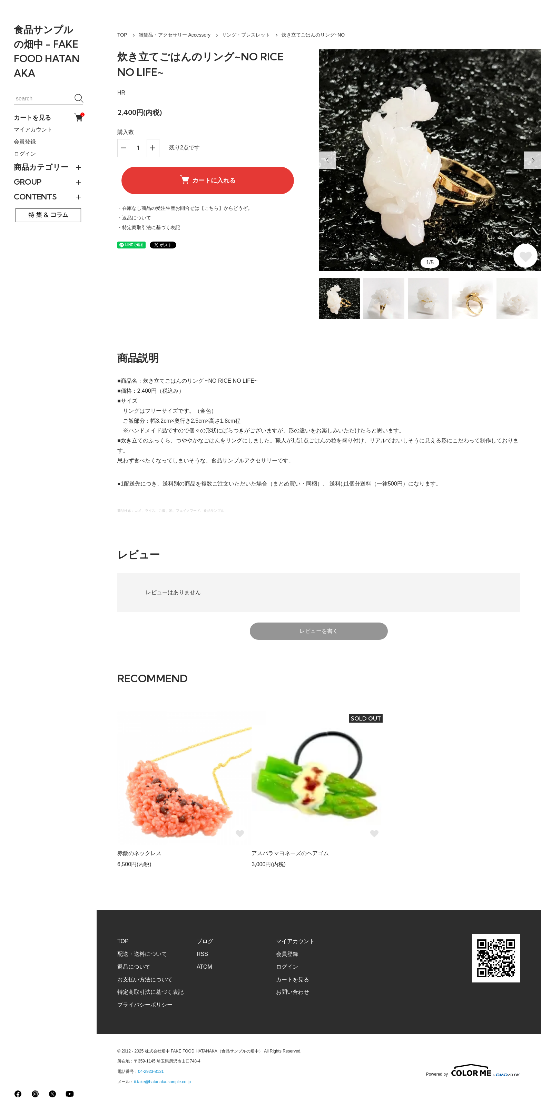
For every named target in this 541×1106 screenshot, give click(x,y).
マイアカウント (33, 130)
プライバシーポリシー (145, 1005)
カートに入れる (208, 180)
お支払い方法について (145, 979)
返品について (133, 967)
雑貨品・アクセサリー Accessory (174, 35)
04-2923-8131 (151, 1071)
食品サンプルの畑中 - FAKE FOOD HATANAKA (46, 51)
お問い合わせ (292, 992)
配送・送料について (142, 954)
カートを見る (48, 117)
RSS (202, 954)
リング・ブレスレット (246, 35)
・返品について (134, 218)
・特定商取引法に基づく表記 (148, 227)
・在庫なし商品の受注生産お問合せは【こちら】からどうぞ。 (185, 208)
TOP (122, 35)
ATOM (204, 967)
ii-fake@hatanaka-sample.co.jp (162, 1081)
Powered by (473, 1070)
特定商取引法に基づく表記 (150, 992)
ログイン (25, 154)
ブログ (205, 941)
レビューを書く (318, 631)
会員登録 (25, 142)
